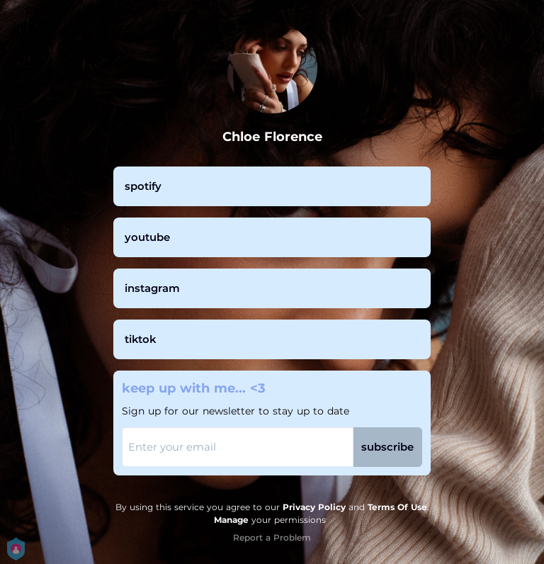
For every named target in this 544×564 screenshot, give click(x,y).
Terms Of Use (397, 507)
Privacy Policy (314, 507)
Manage (231, 519)
